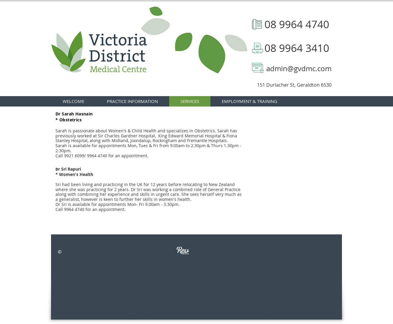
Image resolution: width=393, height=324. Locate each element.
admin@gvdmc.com (299, 68)
